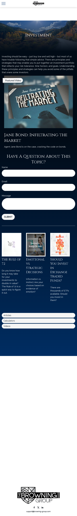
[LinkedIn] (42, 507)
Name (5, 167)
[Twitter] (38, 507)
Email (4, 181)
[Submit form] (8, 217)
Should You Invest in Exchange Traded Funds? (59, 270)
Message (6, 195)
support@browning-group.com (38, 511)
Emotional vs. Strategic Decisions (35, 265)
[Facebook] (34, 507)
